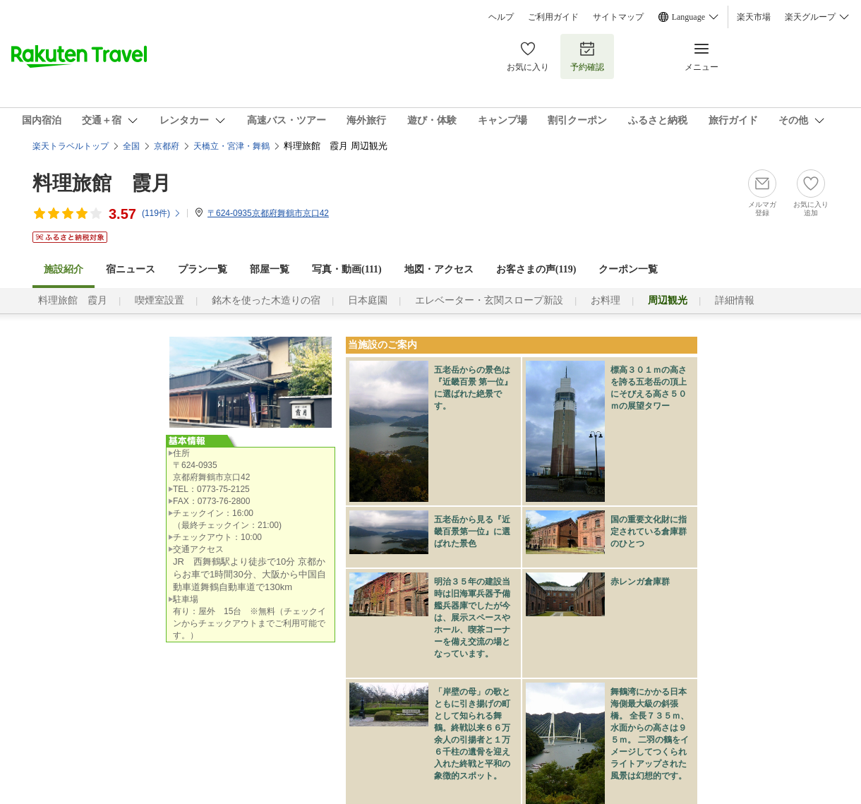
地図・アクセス (439, 269)
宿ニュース (130, 269)
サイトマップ (618, 17)
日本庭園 (367, 300)
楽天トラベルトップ (70, 146)
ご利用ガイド (553, 17)
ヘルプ (501, 17)
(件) (161, 213)
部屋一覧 (269, 269)
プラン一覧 (202, 269)
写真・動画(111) (347, 269)
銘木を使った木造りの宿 (266, 300)
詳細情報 (734, 300)
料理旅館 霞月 (101, 183)
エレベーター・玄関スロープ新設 (489, 300)
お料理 (605, 300)
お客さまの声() (536, 269)
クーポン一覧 (628, 269)
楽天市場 (754, 17)
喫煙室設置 (159, 300)
